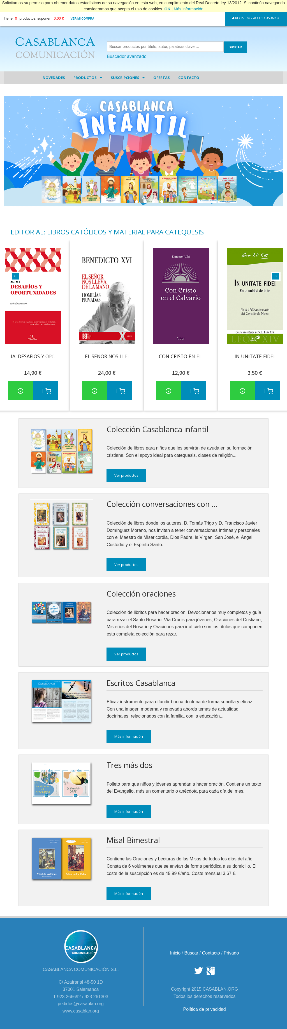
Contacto (188, 77)
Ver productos (126, 475)
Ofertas (161, 77)
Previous (13, 276)
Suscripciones (125, 77)
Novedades (54, 77)
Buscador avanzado (126, 56)
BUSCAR (235, 47)
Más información (188, 9)
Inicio (175, 953)
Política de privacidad (204, 1009)
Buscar (191, 953)
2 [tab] (136, 203)
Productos (85, 77)
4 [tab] (153, 203)
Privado (231, 953)
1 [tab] (128, 203)
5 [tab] (162, 203)
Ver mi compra (82, 18)
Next (273, 276)
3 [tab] (145, 203)
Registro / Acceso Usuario (255, 18)
